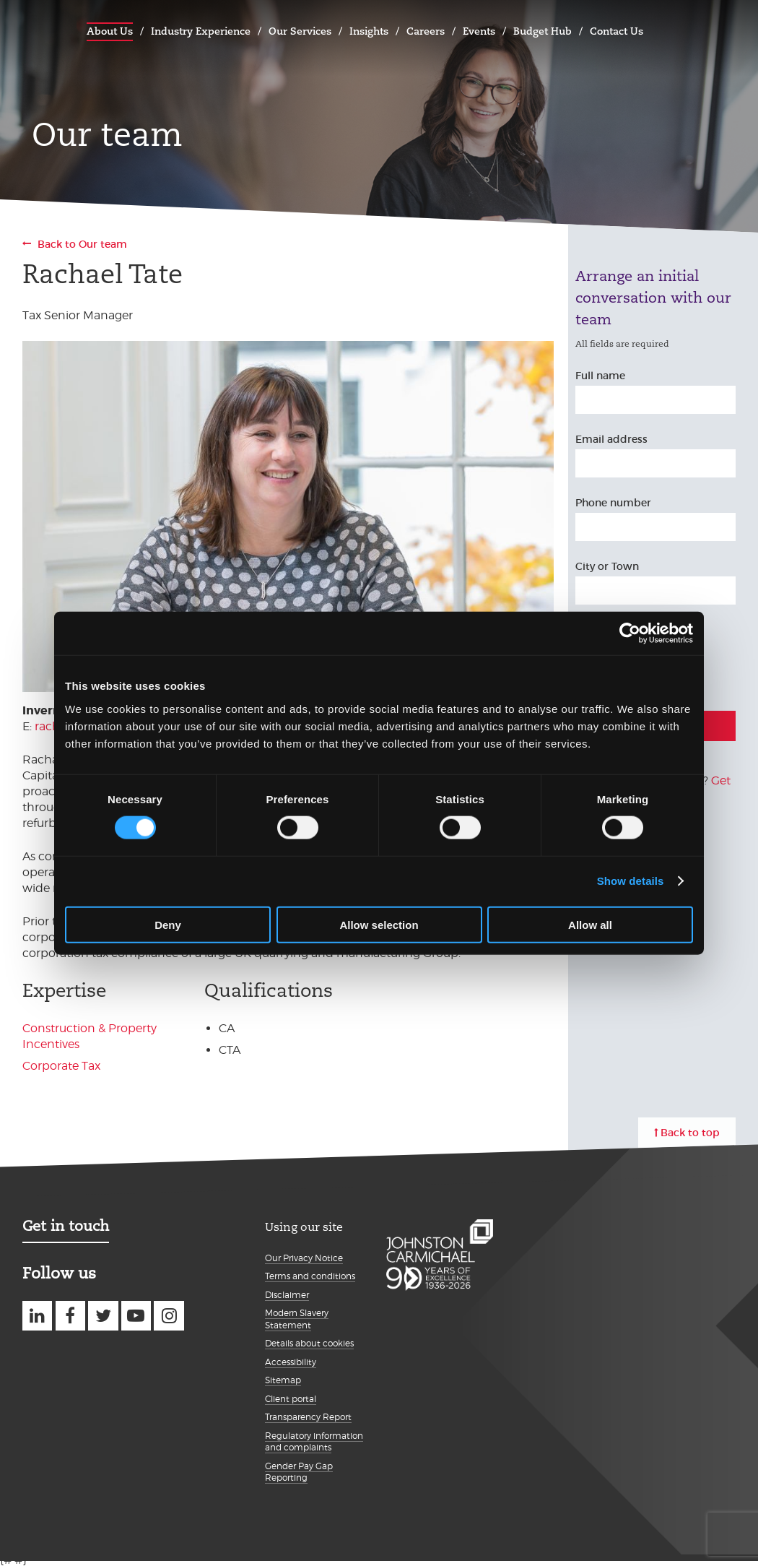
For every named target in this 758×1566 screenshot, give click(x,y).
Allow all (590, 924)
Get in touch (65, 1225)
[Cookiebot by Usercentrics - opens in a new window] (630, 633)
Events (479, 31)
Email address (611, 439)
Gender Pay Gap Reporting (299, 1472)
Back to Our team (82, 244)
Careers (425, 31)
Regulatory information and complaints (314, 1441)
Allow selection (378, 924)
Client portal (290, 1398)
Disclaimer (287, 1294)
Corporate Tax (61, 1066)
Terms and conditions (310, 1276)
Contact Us (616, 31)
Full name (600, 376)
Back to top (690, 1132)
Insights (368, 31)
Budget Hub (542, 31)
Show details (630, 881)
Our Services (300, 31)
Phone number (613, 503)
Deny (167, 924)
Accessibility (290, 1362)
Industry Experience (201, 31)
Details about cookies (309, 1343)
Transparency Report (308, 1416)
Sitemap (283, 1380)
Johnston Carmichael (37, 29)
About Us (110, 31)
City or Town (607, 566)
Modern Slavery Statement (296, 1319)
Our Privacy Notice (304, 1258)
